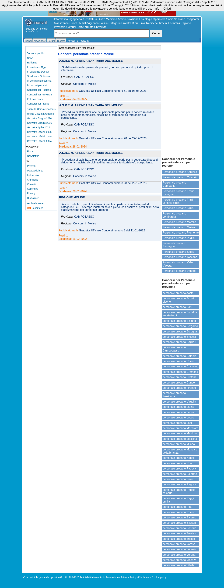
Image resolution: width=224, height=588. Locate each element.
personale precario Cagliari (179, 341)
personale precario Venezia (180, 549)
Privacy (31, 193)
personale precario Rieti (177, 506)
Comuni (71, 27)
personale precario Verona (179, 554)
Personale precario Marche (179, 222)
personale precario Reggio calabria (179, 491)
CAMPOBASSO (84, 77)
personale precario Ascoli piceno (178, 300)
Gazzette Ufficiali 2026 (39, 132)
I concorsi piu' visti (37, 85)
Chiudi (167, 8)
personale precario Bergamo (180, 326)
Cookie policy (159, 577)
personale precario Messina (180, 438)
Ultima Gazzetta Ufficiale (40, 113)
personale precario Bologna (180, 331)
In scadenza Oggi (36, 67)
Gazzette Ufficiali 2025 (39, 136)
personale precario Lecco (178, 417)
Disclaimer (32, 198)
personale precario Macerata (180, 428)
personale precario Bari (177, 307)
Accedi (71, 40)
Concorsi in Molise (84, 84)
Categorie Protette (119, 23)
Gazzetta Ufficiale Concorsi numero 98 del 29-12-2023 (112, 138)
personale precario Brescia (179, 336)
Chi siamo (32, 179)
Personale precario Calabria (180, 177)
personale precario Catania (179, 355)
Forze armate (85, 27)
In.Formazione (110, 577)
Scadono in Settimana (39, 76)
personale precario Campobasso (174, 349)
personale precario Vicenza (180, 559)
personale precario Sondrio (179, 528)
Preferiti (31, 166)
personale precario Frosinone (174, 395)
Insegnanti (192, 19)
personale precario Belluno (179, 320)
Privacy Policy (128, 577)
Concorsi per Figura (38, 103)
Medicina (111, 19)
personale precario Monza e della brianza (180, 451)
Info (157, 8)
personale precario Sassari (179, 522)
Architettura (90, 19)
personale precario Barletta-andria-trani (180, 314)
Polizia (103, 23)
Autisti (83, 23)
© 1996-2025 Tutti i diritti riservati (83, 577)
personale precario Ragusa (179, 484)
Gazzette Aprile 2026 (38, 127)
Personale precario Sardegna (174, 245)
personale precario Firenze (179, 387)
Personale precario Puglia (179, 237)
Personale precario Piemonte (181, 232)
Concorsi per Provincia (39, 94)
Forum (30, 151)
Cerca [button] (156, 33)
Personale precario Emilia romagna (178, 193)
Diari (135, 23)
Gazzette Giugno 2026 (39, 118)
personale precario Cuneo (179, 382)
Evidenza (32, 62)
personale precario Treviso (179, 533)
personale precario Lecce (178, 412)
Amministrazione (128, 19)
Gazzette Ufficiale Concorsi (41, 109)
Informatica (61, 19)
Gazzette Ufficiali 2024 (39, 141)
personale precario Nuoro (178, 463)
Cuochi (73, 23)
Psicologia (145, 19)
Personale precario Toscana (180, 257)
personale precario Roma (178, 512)
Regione (186, 23)
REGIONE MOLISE (72, 197)
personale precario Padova (179, 468)
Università (100, 27)
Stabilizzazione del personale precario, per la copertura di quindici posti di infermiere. (107, 69)
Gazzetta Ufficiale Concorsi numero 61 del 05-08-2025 (112, 90)
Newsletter (33, 156)
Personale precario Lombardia (174, 215)
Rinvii (141, 23)
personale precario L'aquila (179, 401)
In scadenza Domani (38, 71)
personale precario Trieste (179, 538)
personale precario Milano (179, 444)
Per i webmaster (35, 203)
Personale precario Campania (174, 184)
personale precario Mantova (180, 433)
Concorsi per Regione (39, 89)
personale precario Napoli (178, 457)
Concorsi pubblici (36, 53)
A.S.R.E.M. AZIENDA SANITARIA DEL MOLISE (91, 60)
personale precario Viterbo (179, 565)
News (30, 58)
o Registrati (83, 40)
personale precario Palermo (180, 473)
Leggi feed (35, 208)
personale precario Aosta (178, 293)
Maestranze (61, 23)
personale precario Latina (178, 406)
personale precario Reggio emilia (179, 500)
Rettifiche (152, 23)
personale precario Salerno (179, 517)
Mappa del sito (35, 170)
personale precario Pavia (178, 479)
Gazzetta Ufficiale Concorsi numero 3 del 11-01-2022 (112, 230)
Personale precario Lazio (178, 208)
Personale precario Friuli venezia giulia (178, 201)
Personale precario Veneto (179, 270)
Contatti (31, 184)
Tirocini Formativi (169, 23)
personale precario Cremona (180, 371)
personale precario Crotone (180, 377)
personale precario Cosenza (180, 366)
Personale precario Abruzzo (180, 171)
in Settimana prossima (39, 80)
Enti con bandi (35, 99)
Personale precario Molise (179, 227)
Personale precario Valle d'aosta (178, 264)
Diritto (101, 19)
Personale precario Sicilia (178, 251)
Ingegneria (75, 19)
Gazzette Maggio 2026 (39, 122)
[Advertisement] (181, 99)
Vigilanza (93, 23)
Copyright (32, 188)
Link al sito (33, 175)
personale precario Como (178, 361)
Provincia (60, 27)
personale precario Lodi (177, 422)
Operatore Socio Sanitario (169, 19)
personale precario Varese (179, 544)
